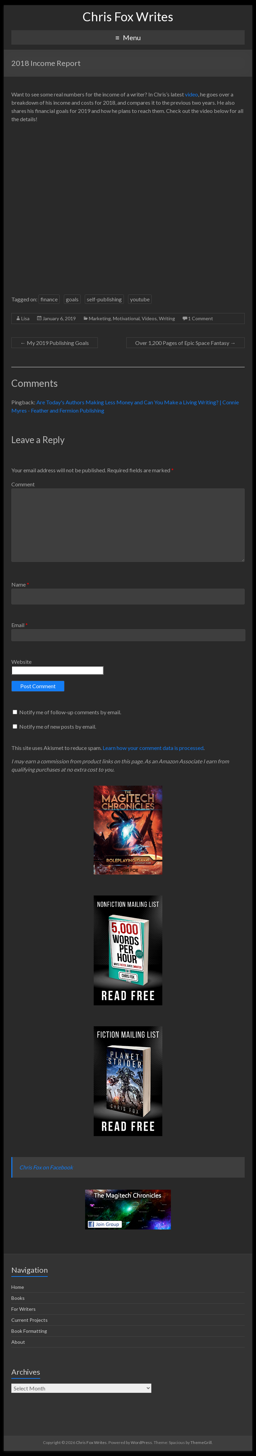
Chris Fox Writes (127, 16)
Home (17, 1287)
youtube (140, 299)
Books (18, 1298)
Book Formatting (29, 1331)
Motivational (126, 318)
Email (19, 625)
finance (49, 299)
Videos (149, 318)
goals (72, 299)
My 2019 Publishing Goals (54, 342)
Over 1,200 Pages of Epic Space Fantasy (185, 342)
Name (20, 584)
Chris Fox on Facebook (46, 1167)
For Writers (23, 1309)
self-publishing (104, 299)
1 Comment (200, 318)
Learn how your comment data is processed (153, 747)
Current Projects (29, 1320)
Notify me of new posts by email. (57, 726)
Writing (167, 318)
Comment (23, 484)
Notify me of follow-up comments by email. (70, 712)
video (191, 94)
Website (21, 661)
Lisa (25, 318)
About (18, 1342)
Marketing (100, 318)
